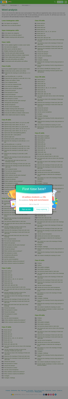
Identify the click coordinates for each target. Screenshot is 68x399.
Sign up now (26, 209)
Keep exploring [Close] (41, 209)
